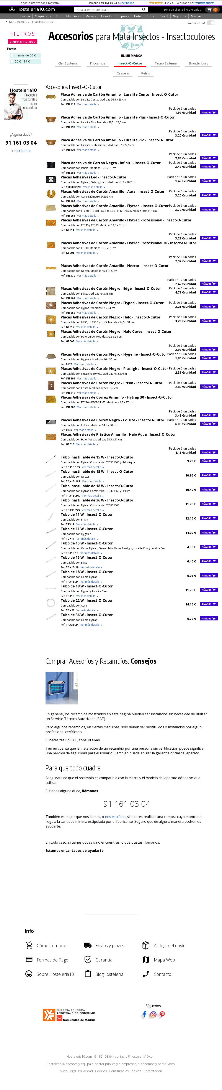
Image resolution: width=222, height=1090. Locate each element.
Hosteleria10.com (79, 1056)
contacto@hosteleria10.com (135, 1056)
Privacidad (85, 1071)
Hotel (138, 16)
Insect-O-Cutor (130, 63)
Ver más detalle (88, 104)
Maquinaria (43, 16)
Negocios (179, 16)
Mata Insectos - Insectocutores (31, 22)
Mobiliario (73, 16)
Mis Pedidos (193, 10)
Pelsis (145, 73)
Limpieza (122, 16)
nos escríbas (115, 816)
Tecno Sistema (166, 63)
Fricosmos (97, 63)
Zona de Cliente (173, 10)
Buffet (151, 16)
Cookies (101, 1071)
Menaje (91, 16)
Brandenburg (198, 63)
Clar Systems (68, 63)
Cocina (25, 16)
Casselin (123, 73)
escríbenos (127, 3)
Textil (164, 16)
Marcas (196, 16)
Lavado (106, 16)
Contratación (153, 1071)
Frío (59, 16)
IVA (196, 23)
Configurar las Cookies (125, 1071)
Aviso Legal (68, 1071)
